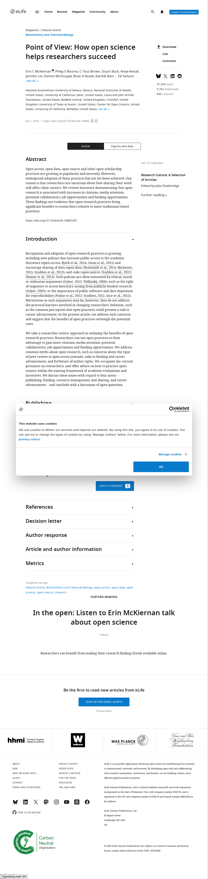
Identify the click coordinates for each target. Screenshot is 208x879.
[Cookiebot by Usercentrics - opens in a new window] (172, 409)
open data (118, 588)
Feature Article (51, 30)
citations (165, 94)
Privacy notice (104, 711)
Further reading (153, 195)
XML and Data (67, 787)
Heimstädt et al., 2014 (99, 267)
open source (45, 592)
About (114, 12)
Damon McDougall (58, 76)
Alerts (162, 12)
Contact (18, 782)
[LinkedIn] (25, 803)
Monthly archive (69, 773)
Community (98, 12)
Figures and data (122, 146)
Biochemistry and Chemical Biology (49, 35)
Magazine (78, 12)
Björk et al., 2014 (74, 263)
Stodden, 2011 (94, 295)
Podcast (104, 635)
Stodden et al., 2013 (48, 272)
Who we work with (24, 773)
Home (48, 12)
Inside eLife (66, 768)
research (60, 592)
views (165, 84)
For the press (67, 777)
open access (102, 588)
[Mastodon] (46, 803)
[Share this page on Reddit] (179, 75)
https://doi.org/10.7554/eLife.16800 (66, 121)
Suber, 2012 (73, 281)
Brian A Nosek (83, 76)
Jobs (15, 768)
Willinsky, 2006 (94, 281)
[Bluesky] (15, 803)
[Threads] (77, 803)
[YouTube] (66, 803)
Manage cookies (170, 454)
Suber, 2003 (35, 291)
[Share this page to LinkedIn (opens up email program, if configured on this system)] (172, 75)
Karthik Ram (105, 76)
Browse (62, 12)
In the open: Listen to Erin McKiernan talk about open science (104, 618)
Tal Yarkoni (126, 76)
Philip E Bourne (66, 71)
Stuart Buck (110, 71)
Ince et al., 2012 (117, 295)
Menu (37, 12)
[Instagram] (56, 803)
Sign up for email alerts (104, 702)
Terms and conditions (27, 787)
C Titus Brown (90, 71)
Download (166, 47)
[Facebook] (87, 803)
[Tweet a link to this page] (165, 75)
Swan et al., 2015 (100, 263)
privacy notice (29, 439)
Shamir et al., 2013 (39, 277)
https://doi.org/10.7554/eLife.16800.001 (51, 221)
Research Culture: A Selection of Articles (163, 178)
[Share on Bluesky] (158, 75)
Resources (65, 782)
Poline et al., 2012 (69, 295)
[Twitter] (36, 803)
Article (85, 146)
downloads (168, 89)
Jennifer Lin (34, 76)
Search (153, 12)
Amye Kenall (129, 71)
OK (161, 466)
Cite (162, 54)
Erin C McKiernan (38, 71)
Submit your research (184, 12)
